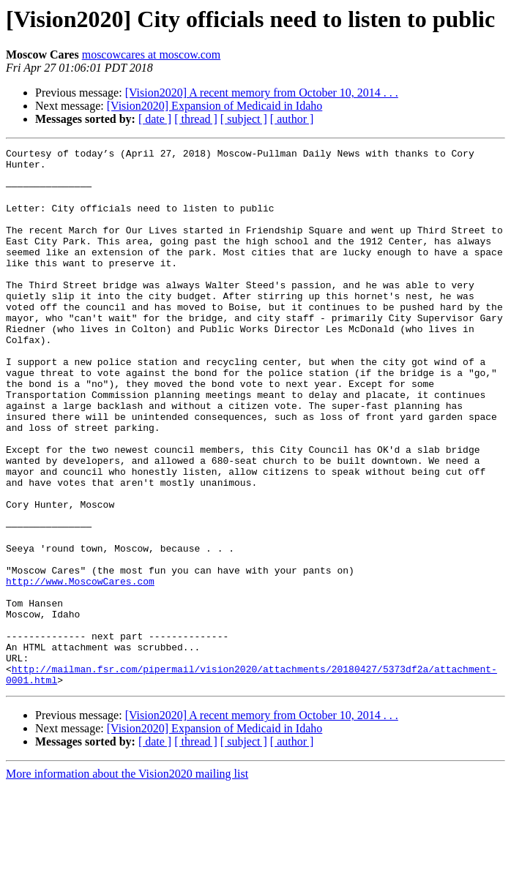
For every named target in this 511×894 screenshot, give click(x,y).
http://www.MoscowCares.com (80, 668)
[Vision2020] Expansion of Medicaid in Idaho (215, 105)
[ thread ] (195, 119)
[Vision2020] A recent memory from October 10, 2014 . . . (261, 92)
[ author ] (292, 119)
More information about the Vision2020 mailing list (127, 881)
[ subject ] (243, 119)
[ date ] (154, 119)
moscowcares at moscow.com (151, 54)
